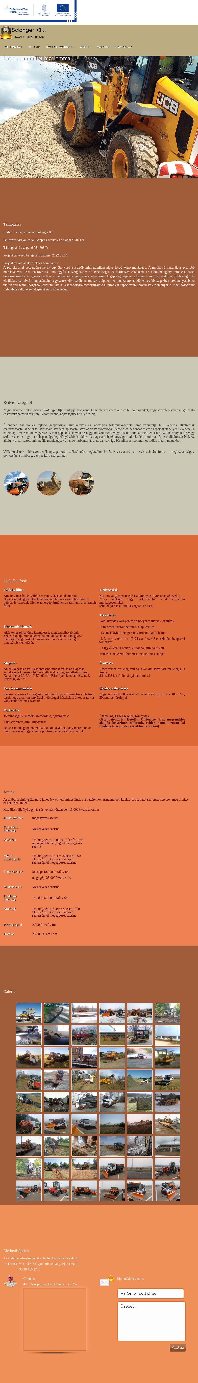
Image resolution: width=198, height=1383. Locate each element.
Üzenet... (151, 1321)
